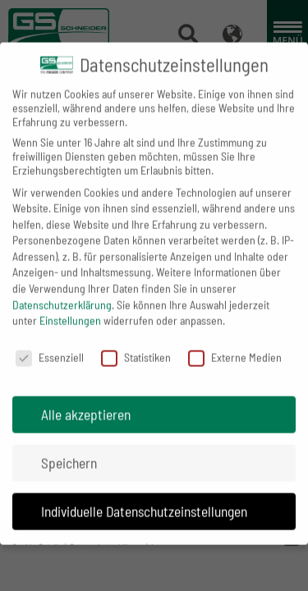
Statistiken (136, 344)
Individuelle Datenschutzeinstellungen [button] (144, 498)
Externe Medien (235, 344)
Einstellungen (70, 308)
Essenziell (50, 344)
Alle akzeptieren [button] (86, 401)
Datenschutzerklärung (62, 292)
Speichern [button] (69, 450)
